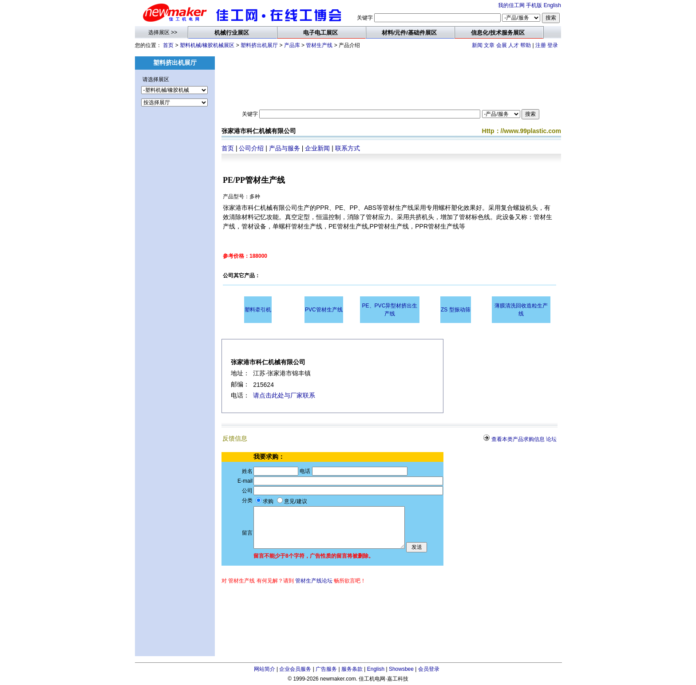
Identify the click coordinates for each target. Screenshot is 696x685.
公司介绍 (251, 148)
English (552, 5)
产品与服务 (284, 148)
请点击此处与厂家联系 (284, 395)
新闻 (477, 45)
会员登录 (428, 669)
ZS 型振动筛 (456, 310)
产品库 (292, 45)
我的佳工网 (511, 5)
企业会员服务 (295, 669)
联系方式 (347, 148)
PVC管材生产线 (324, 310)
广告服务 (326, 669)
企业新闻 (317, 148)
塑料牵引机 (258, 310)
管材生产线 (319, 45)
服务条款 (352, 669)
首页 (168, 45)
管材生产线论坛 (313, 581)
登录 (552, 45)
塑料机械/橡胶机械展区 (207, 45)
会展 (501, 45)
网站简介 (264, 669)
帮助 (525, 45)
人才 (513, 45)
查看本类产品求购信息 (518, 439)
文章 (489, 45)
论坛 (551, 439)
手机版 (534, 5)
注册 (540, 45)
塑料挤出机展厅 (259, 45)
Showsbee (401, 669)
